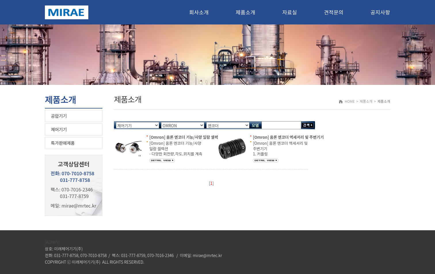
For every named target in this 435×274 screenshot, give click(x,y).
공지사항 (380, 12)
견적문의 (334, 12)
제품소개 (245, 12)
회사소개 (199, 12)
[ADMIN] (52, 242)
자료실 (289, 12)
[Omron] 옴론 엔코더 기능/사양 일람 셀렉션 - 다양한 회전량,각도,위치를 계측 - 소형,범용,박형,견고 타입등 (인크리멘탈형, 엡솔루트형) (175, 153)
